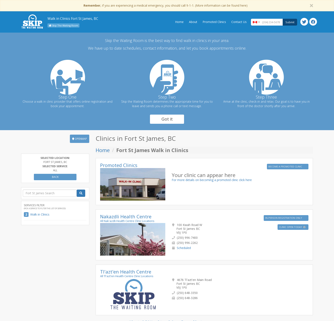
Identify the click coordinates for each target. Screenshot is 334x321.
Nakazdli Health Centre (125, 216)
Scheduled (184, 248)
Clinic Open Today (292, 227)
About (193, 22)
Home (179, 22)
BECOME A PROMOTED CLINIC (285, 166)
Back (55, 177)
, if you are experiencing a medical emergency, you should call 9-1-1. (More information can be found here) (166, 5)
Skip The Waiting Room (63, 25)
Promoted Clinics (214, 22)
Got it (167, 119)
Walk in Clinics (39, 214)
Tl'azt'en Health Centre (125, 271)
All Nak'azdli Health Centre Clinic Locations (127, 221)
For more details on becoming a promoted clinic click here (212, 180)
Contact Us (239, 22)
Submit (289, 22)
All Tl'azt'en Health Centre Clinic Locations (126, 276)
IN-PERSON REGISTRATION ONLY (284, 217)
